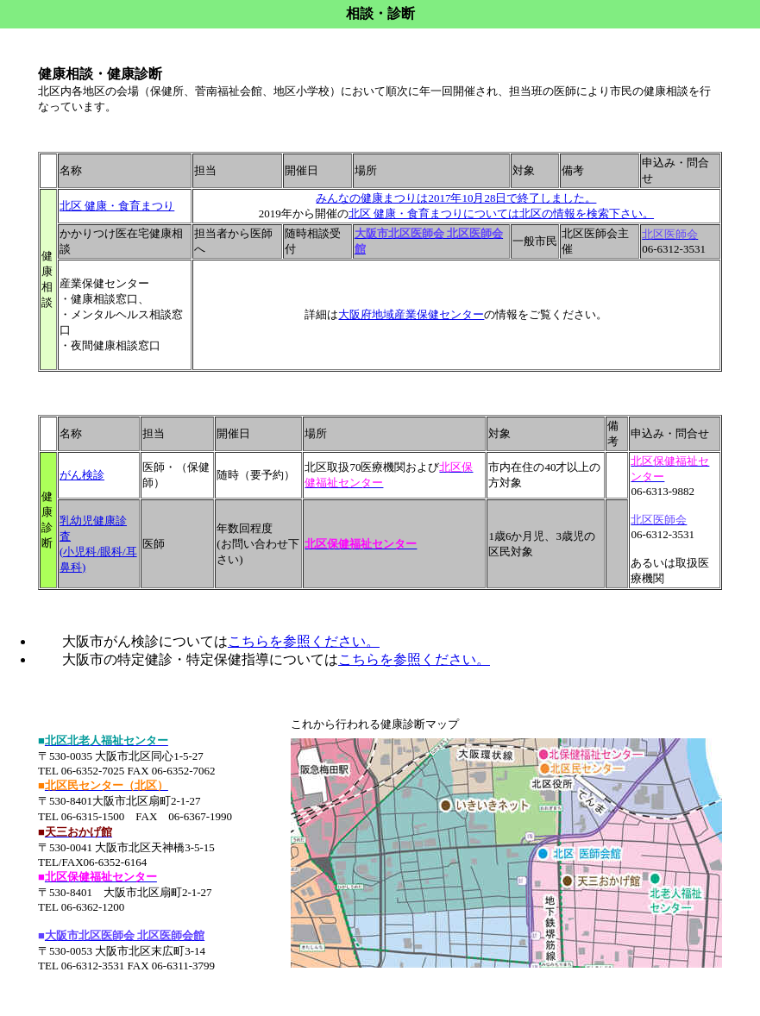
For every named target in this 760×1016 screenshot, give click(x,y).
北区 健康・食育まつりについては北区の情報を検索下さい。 (501, 213)
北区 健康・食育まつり (117, 205)
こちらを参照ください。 (304, 641)
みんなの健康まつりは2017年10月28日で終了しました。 (456, 197)
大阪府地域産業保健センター (411, 314)
